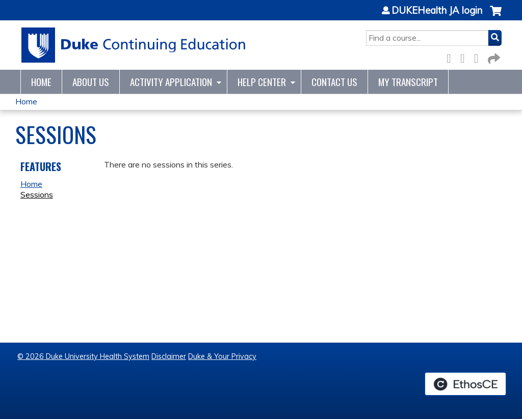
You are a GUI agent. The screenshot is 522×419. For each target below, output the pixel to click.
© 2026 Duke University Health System (83, 356)
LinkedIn (479, 57)
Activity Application (171, 81)
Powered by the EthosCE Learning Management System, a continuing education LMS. (465, 384)
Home (41, 81)
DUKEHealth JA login (437, 10)
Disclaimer (168, 356)
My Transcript (408, 81)
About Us (90, 81)
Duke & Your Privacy (222, 356)
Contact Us (334, 81)
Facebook (452, 57)
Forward (493, 57)
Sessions (36, 194)
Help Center (262, 81)
